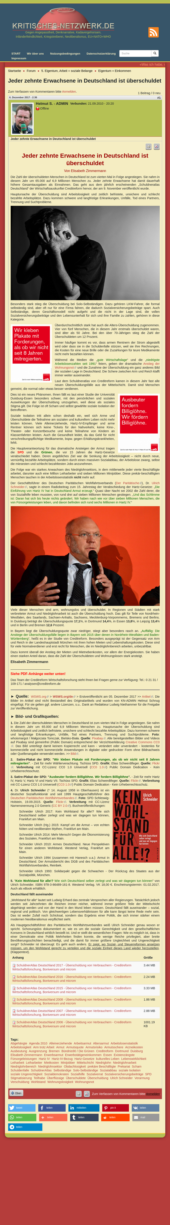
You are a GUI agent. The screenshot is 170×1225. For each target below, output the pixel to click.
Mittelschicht (85, 1062)
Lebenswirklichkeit (133, 1058)
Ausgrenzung (38, 1051)
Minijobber (68, 1062)
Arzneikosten (134, 1047)
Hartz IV (44, 1058)
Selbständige (62, 1070)
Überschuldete (76, 1078)
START (16, 53)
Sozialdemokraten (56, 1074)
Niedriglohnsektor (50, 1066)
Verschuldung (20, 1082)
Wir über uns (35, 53)
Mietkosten (51, 1062)
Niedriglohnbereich (23, 1066)
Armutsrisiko (94, 1047)
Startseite (14, 71)
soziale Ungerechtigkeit (27, 1074)
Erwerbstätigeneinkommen (83, 1055)
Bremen (54, 1051)
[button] (22, 1108)
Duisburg (136, 1051)
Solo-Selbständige (85, 1070)
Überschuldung (98, 1078)
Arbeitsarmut (82, 1043)
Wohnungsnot (84, 1082)
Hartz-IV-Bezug (62, 1058)
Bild (74, 753)
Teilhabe (39, 1078)
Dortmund (122, 1051)
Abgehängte (19, 1043)
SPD (148, 1074)
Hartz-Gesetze (84, 1058)
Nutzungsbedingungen (65, 53)
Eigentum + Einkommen (114, 71)
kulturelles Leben (108, 1058)
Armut (60, 1047)
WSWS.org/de (64, 696)
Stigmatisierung (21, 1078)
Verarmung (142, 1078)
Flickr (136, 780)
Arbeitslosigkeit (21, 1047)
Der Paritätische (129, 483)
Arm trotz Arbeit (43, 1047)
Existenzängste (124, 1055)
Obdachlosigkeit (75, 1066)
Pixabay (98, 738)
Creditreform (104, 1051)
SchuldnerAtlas (41, 1070)
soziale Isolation (129, 1070)
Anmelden (69, 91)
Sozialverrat (95, 1074)
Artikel (147, 696)
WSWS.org (40, 696)
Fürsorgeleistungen (24, 1058)
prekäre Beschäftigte (102, 1066)
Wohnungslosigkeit (60, 1082)
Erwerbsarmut (53, 1055)
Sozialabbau (108, 1070)
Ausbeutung (19, 1051)
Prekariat (124, 1066)
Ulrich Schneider (121, 1078)
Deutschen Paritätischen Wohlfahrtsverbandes (44, 798)
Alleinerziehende (60, 1043)
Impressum (19, 58)
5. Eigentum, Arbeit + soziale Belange (67, 71)
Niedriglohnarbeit (124, 1062)
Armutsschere (113, 1047)
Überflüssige (55, 1078)
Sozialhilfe (78, 1074)
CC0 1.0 (98, 767)
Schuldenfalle (20, 1070)
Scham (137, 1066)
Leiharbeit (17, 1062)
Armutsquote (75, 1047)
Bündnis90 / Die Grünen (77, 1051)
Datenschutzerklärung (101, 53)
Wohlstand (38, 1082)
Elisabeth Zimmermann (26, 1055)
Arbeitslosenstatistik (124, 1043)
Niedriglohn (103, 1062)
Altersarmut (101, 1043)
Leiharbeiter (34, 1062)
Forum (31, 71)
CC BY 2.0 (61, 805)
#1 (159, 97)
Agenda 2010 (38, 1043)
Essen (107, 1055)
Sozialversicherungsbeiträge (124, 1074)
